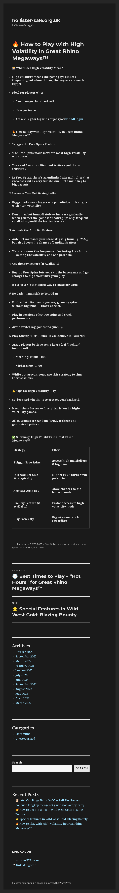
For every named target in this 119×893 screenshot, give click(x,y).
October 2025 (24, 651)
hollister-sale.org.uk (36, 20)
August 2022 (23, 689)
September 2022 (26, 684)
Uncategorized (25, 738)
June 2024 (21, 679)
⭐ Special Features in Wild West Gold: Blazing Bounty (51, 819)
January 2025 (24, 670)
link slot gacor (26, 865)
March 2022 (23, 703)
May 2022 (21, 693)
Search (17, 762)
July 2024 (21, 675)
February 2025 (24, 665)
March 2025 (23, 661)
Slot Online (51, 544)
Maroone (22, 544)
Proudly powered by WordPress (54, 883)
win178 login (74, 119)
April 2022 (22, 698)
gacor (63, 544)
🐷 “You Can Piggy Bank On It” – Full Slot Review (47, 800)
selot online (26, 547)
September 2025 (26, 656)
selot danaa (74, 544)
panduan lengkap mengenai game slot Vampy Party (49, 805)
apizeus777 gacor (27, 860)
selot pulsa (38, 547)
